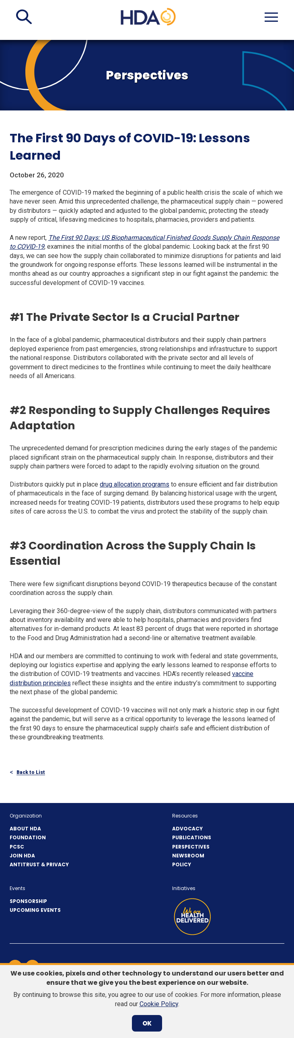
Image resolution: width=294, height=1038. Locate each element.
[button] (24, 16)
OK (147, 1023)
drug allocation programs (134, 484)
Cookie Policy (159, 1004)
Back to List (30, 773)
